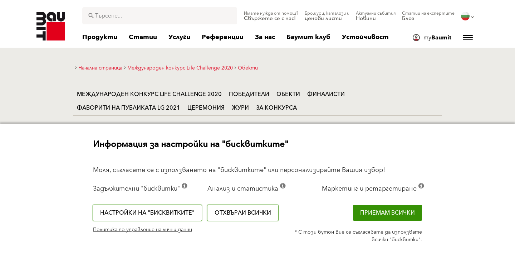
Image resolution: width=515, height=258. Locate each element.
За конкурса (276, 108)
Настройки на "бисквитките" (147, 213)
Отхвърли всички (243, 213)
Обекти (288, 94)
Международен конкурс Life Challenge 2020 (149, 94)
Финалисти (326, 94)
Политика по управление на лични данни (142, 229)
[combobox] (159, 15)
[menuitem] (271, 16)
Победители (249, 94)
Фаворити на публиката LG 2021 (128, 108)
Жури (240, 108)
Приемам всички (387, 213)
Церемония (206, 108)
